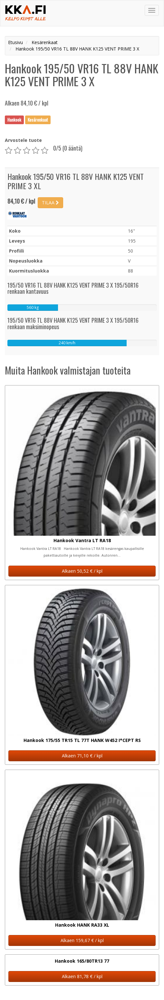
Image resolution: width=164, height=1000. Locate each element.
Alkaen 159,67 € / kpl (82, 940)
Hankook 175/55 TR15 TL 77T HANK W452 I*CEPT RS (82, 740)
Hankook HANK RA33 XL (82, 925)
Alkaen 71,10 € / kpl (82, 756)
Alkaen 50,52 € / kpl (82, 571)
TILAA (50, 202)
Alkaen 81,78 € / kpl (82, 976)
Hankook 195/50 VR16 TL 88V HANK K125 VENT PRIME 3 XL (75, 181)
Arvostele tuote (23, 140)
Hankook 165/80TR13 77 (82, 961)
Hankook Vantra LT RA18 (82, 540)
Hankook (14, 119)
